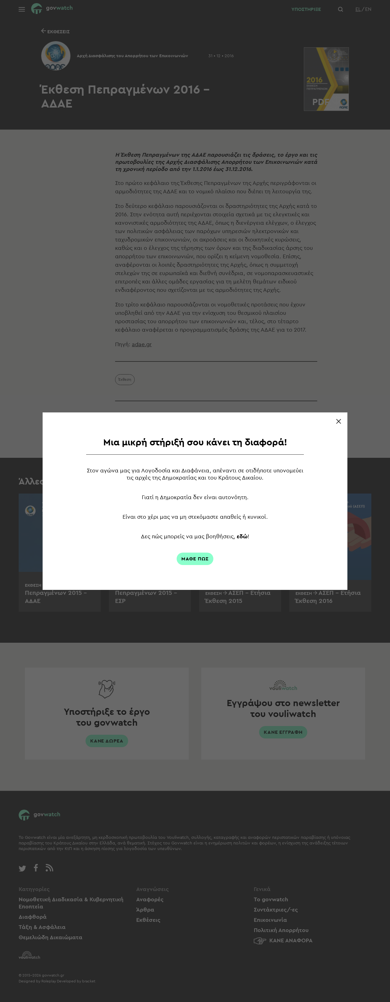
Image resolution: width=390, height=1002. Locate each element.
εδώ (242, 536)
